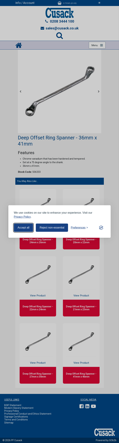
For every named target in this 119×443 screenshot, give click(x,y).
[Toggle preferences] (79, 227)
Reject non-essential (52, 227)
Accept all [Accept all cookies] (23, 227)
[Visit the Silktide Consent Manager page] (101, 228)
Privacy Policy (22, 216)
